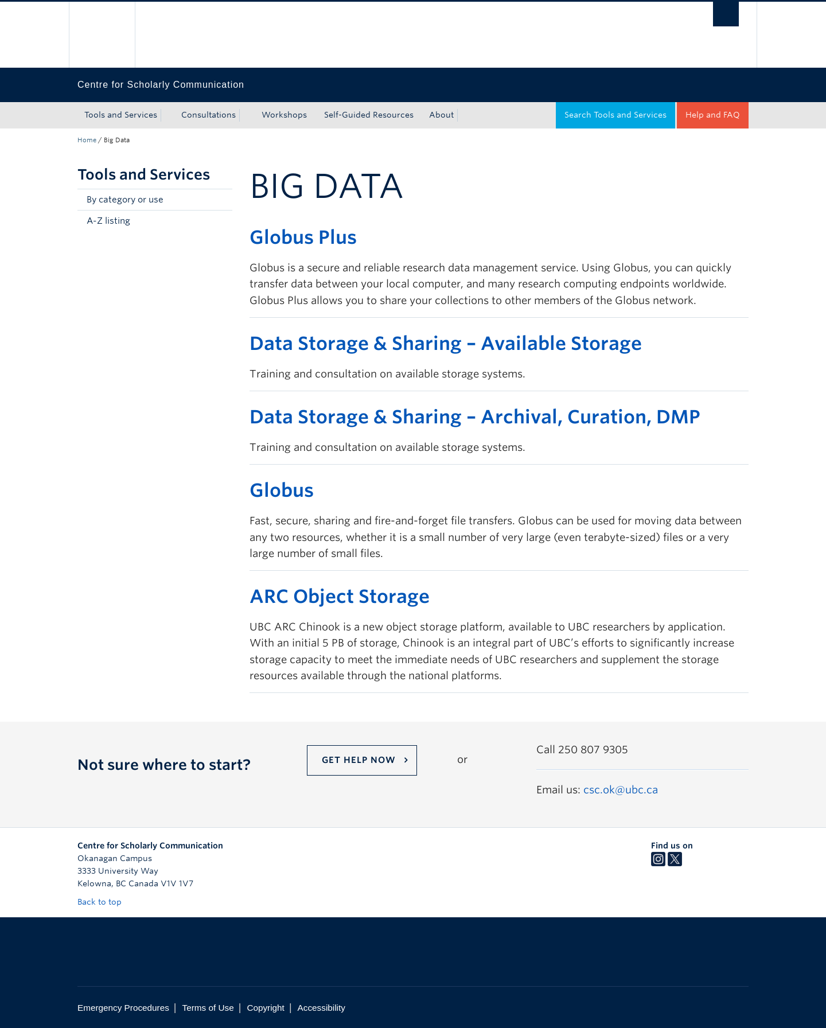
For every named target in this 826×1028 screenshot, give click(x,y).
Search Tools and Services (615, 114)
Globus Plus (303, 237)
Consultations (208, 114)
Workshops (284, 114)
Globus (282, 490)
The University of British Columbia (102, 35)
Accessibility (321, 1008)
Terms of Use (208, 1008)
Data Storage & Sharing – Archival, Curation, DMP (475, 417)
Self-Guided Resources (369, 114)
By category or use (125, 199)
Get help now (359, 760)
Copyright (265, 1008)
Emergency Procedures (123, 1008)
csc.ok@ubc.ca (620, 790)
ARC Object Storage (340, 596)
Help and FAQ (712, 114)
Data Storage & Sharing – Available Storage (446, 343)
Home (86, 140)
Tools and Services (120, 114)
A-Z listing (108, 221)
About (441, 114)
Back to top (105, 901)
